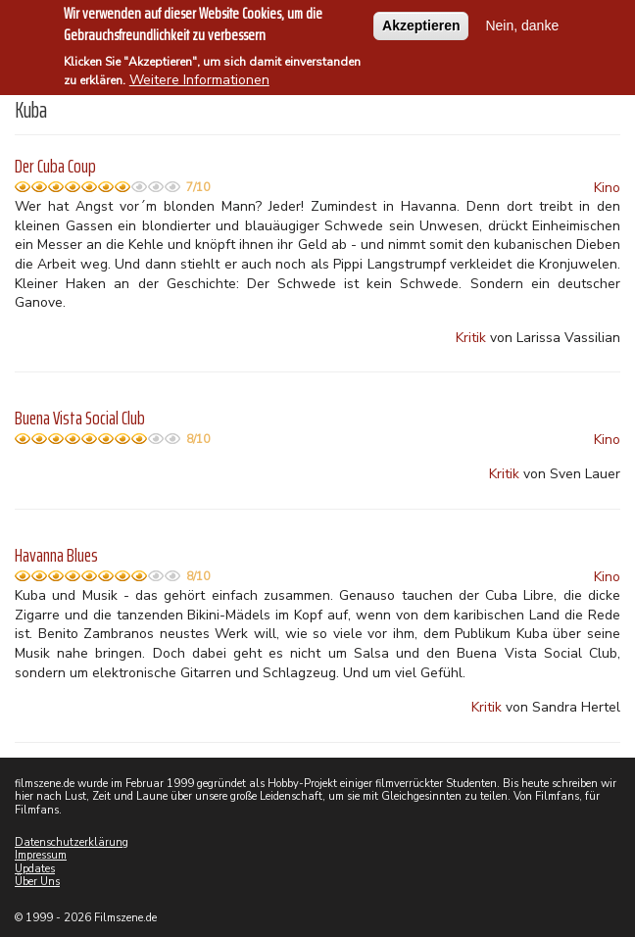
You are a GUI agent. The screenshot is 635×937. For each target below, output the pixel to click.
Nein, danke (522, 17)
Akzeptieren (421, 17)
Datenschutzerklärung (71, 842)
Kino (607, 187)
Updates (35, 869)
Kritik (471, 337)
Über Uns (37, 881)
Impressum (41, 855)
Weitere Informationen (199, 72)
